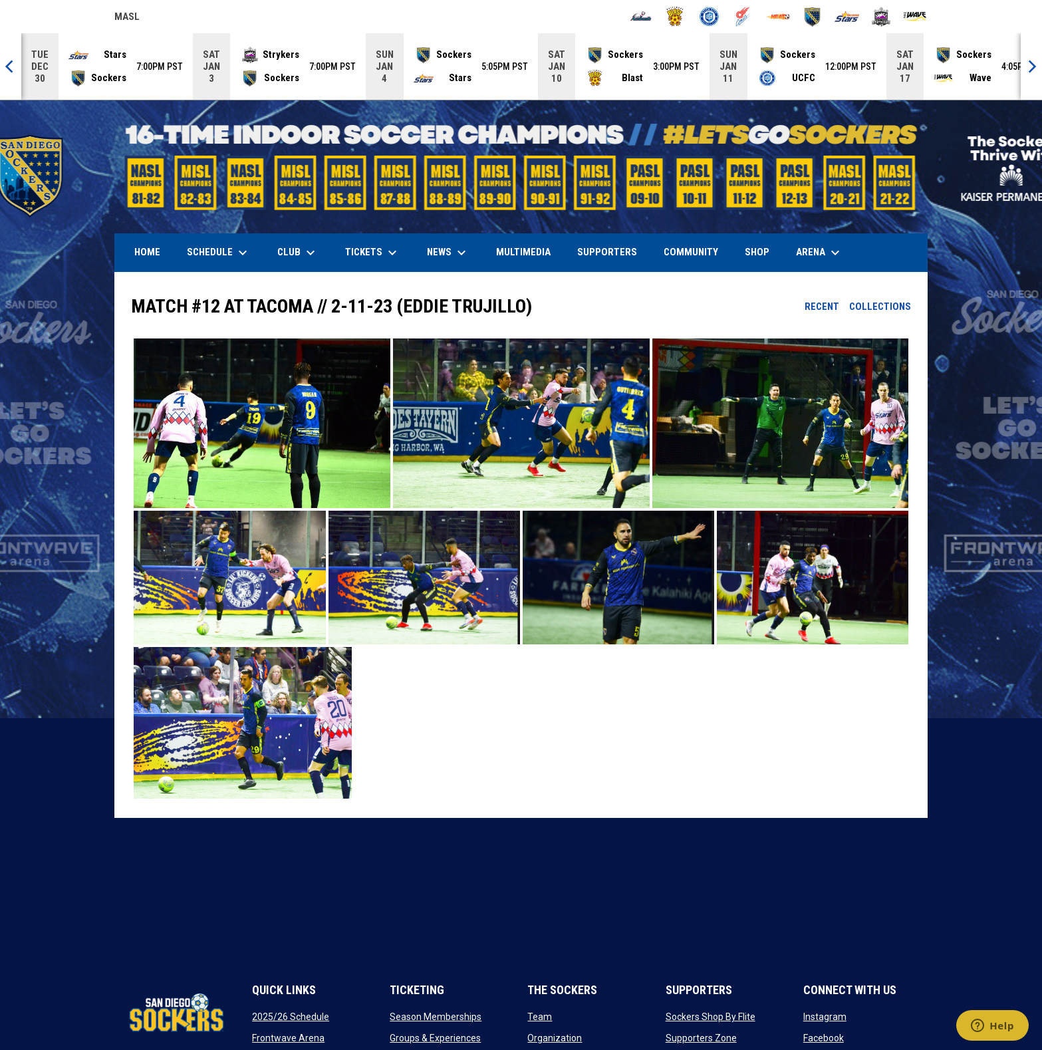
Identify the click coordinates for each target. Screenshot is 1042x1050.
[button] (262, 423)
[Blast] (675, 17)
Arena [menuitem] (824, 253)
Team (539, 1016)
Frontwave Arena (288, 1038)
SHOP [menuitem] (762, 251)
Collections (880, 307)
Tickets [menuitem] (372, 253)
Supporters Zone (701, 1038)
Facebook (823, 1038)
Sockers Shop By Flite (710, 1016)
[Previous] (10, 66)
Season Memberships (435, 1016)
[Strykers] (881, 17)
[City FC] (709, 17)
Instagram (825, 1016)
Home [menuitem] (147, 252)
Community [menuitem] (691, 252)
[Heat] (778, 17)
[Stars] (847, 17)
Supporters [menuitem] (607, 252)
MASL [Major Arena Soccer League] (127, 19)
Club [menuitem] (298, 253)
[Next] (1031, 66)
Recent (822, 307)
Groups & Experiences (435, 1038)
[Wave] (915, 17)
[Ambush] (640, 17)
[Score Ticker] (521, 66)
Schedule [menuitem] (219, 253)
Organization (554, 1038)
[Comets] (743, 17)
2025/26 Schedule (290, 1016)
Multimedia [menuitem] (523, 252)
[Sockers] (812, 17)
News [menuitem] (448, 253)
